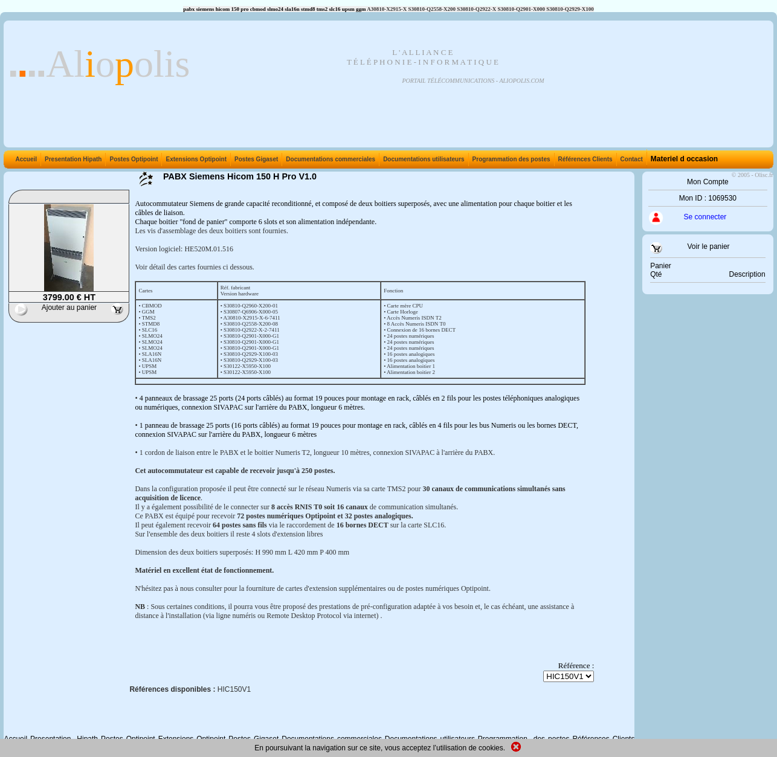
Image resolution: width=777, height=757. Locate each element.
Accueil (26, 159)
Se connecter (705, 217)
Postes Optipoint (132, 159)
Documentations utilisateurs (422, 159)
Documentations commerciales (329, 159)
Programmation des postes (510, 159)
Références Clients (584, 159)
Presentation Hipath (72, 159)
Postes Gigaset (255, 159)
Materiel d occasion (683, 159)
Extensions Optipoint (195, 159)
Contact (630, 159)
